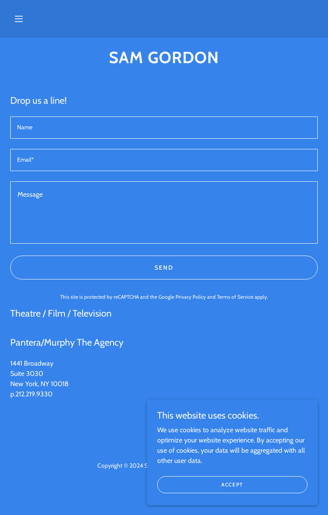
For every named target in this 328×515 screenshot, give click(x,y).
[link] (164, 61)
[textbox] (164, 127)
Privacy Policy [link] (191, 297)
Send (164, 267)
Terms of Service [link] (235, 297)
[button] (18, 18)
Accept (232, 484)
